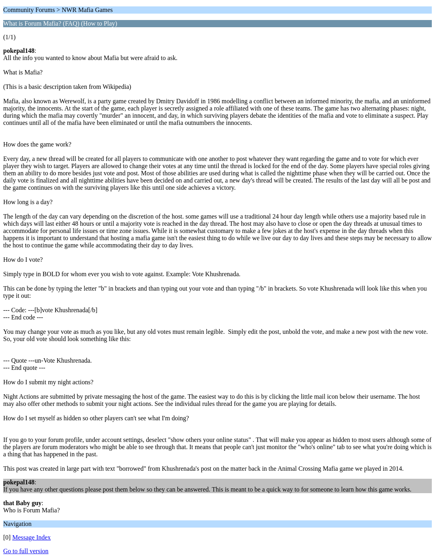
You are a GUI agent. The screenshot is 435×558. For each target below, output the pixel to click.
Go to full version (25, 551)
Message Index (31, 537)
